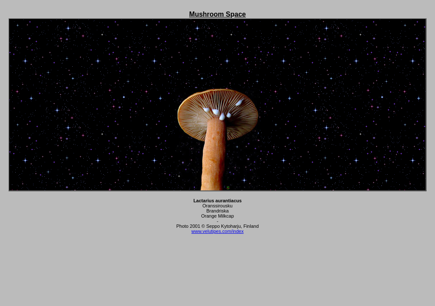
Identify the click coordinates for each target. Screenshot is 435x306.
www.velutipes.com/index (218, 231)
